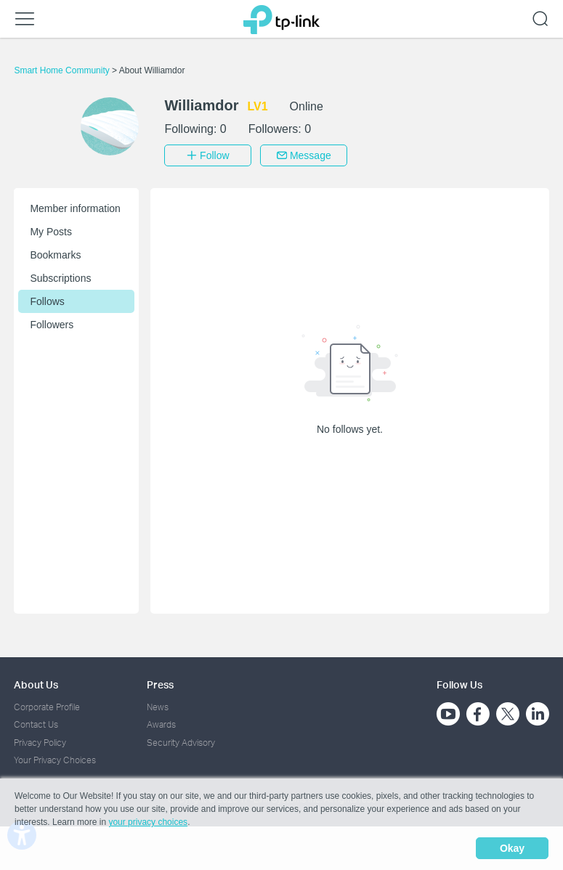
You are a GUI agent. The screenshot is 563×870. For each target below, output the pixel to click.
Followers (51, 324)
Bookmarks (55, 255)
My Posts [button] (51, 231)
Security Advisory (181, 742)
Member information (75, 208)
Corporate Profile (47, 707)
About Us (36, 684)
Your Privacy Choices (55, 760)
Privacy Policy (40, 742)
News (158, 707)
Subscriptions (60, 278)
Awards (161, 724)
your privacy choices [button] (147, 822)
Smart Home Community (63, 70)
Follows (47, 301)
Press (160, 684)
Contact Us (36, 724)
